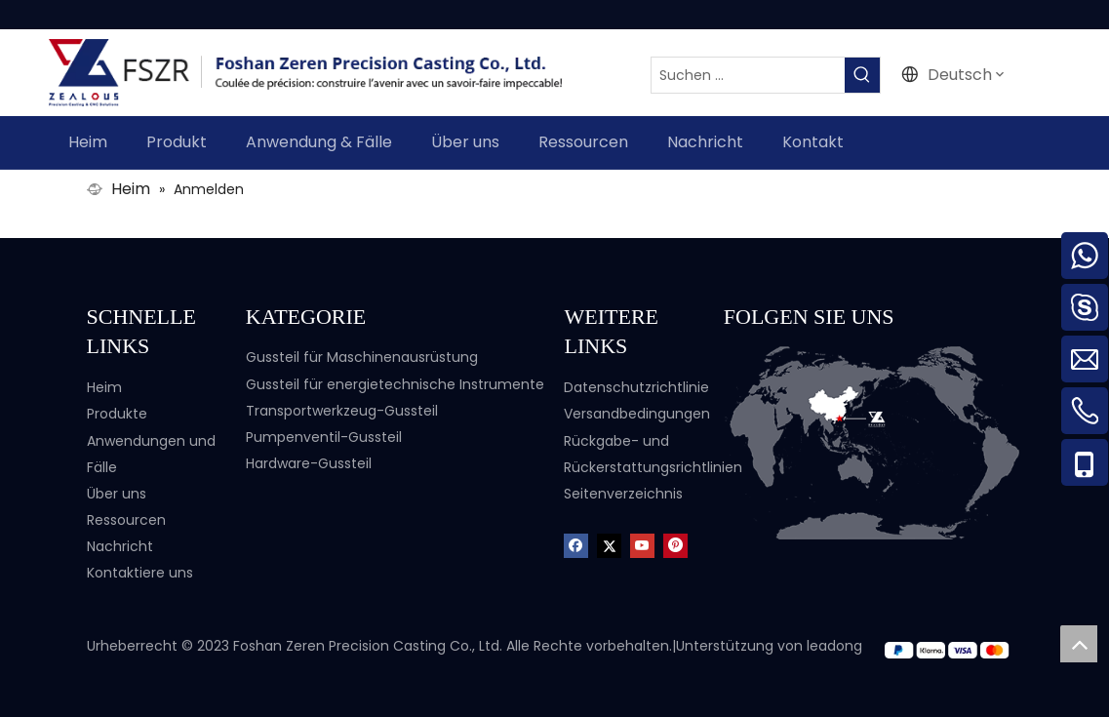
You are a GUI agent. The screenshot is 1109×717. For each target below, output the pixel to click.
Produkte (117, 413)
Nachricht (120, 546)
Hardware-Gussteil (309, 463)
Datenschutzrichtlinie (636, 387)
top (1078, 643)
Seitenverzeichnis (623, 493)
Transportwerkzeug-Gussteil (342, 410)
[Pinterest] (675, 545)
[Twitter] (609, 545)
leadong (834, 646)
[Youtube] (642, 545)
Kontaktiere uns (140, 572)
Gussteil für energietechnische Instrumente (395, 384)
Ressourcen (126, 520)
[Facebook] (576, 545)
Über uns (116, 493)
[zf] (952, 649)
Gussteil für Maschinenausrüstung (362, 357)
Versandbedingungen (637, 413)
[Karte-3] (873, 442)
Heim (104, 387)
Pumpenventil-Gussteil (324, 437)
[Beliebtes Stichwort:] (862, 75)
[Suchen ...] (749, 75)
